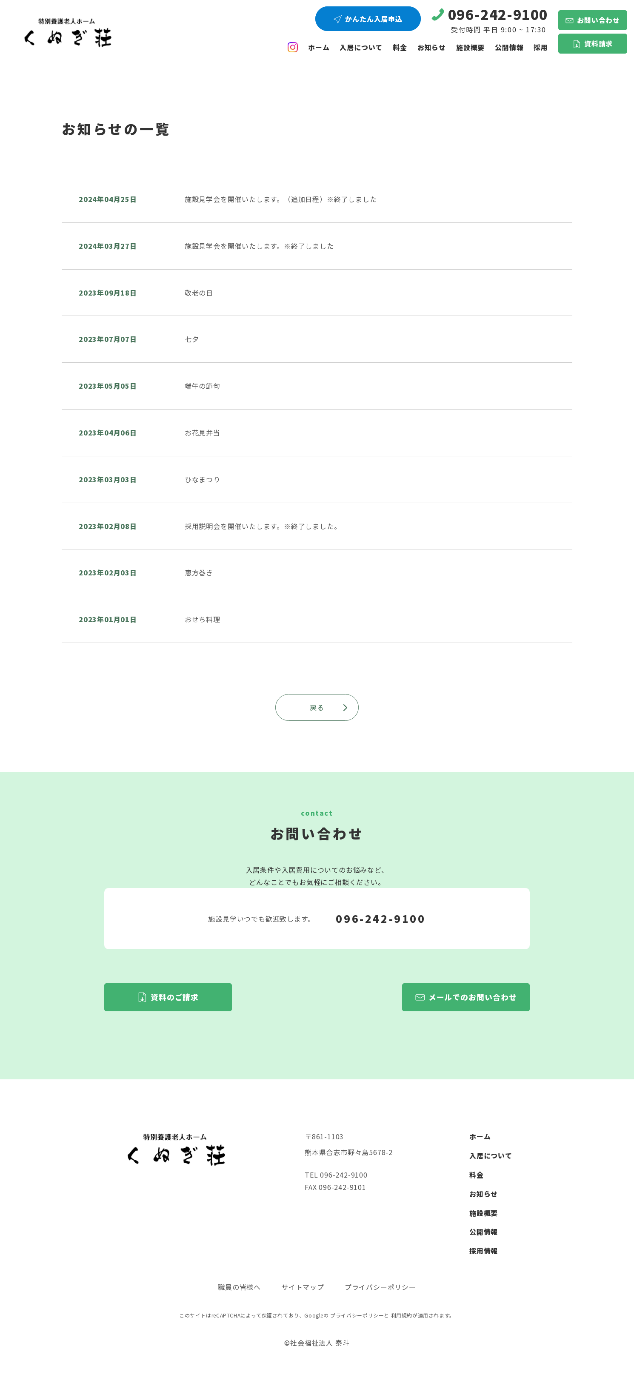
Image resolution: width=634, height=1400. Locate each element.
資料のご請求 (175, 996)
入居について (361, 47)
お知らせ (431, 47)
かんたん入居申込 (373, 19)
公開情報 (483, 1231)
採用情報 (483, 1251)
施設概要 (470, 47)
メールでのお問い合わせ (472, 996)
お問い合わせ (598, 20)
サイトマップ (302, 1287)
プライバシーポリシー (380, 1287)
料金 (400, 47)
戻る (329, 707)
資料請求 (598, 43)
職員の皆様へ (239, 1287)
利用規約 (401, 1315)
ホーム (318, 47)
